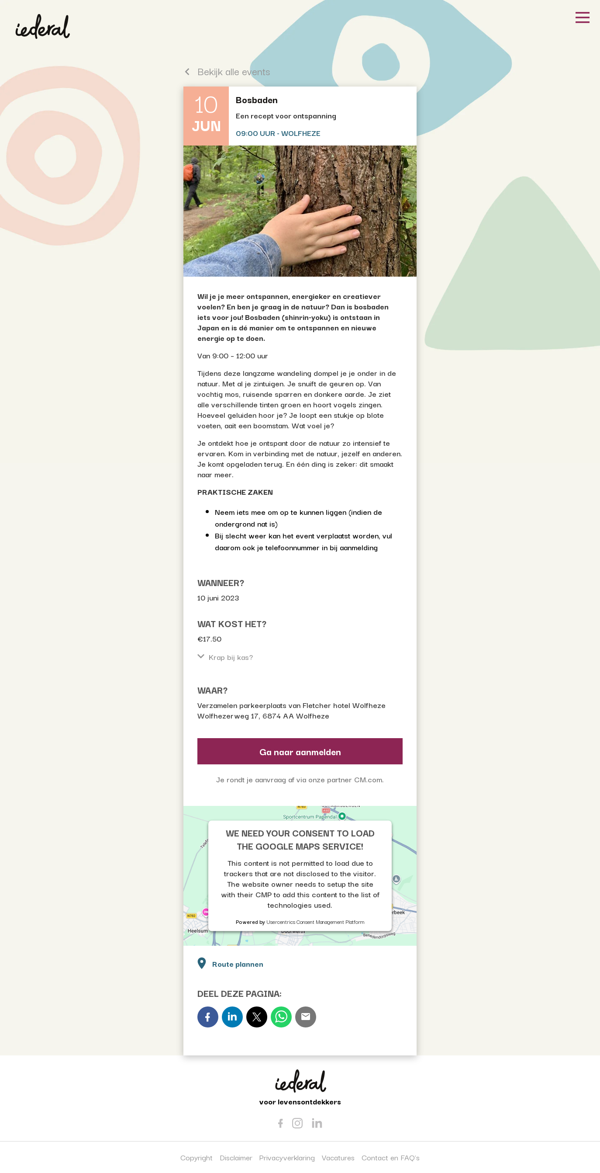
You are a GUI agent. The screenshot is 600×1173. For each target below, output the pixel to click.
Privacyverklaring (287, 1157)
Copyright (196, 1157)
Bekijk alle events (226, 71)
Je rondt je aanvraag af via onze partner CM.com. (300, 779)
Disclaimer (236, 1157)
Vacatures (338, 1157)
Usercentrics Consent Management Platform (315, 921)
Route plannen (229, 962)
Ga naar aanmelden (300, 751)
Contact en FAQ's (391, 1157)
